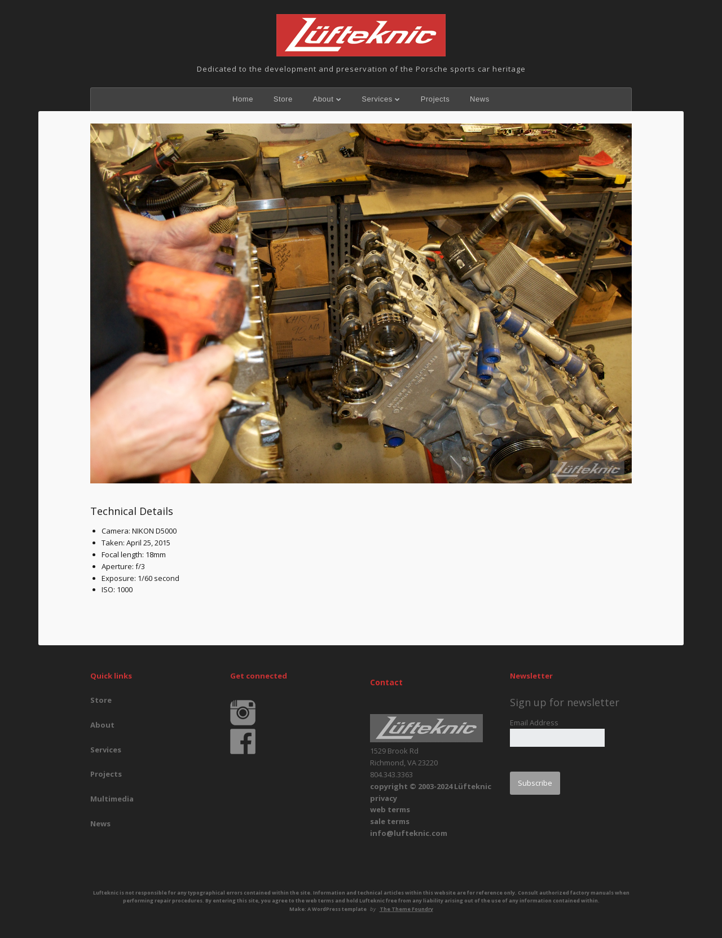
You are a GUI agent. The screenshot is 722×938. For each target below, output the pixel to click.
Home (242, 99)
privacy (383, 798)
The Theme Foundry (406, 909)
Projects (435, 99)
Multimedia (112, 799)
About (322, 99)
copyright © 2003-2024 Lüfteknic (430, 786)
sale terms (390, 821)
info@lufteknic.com (408, 833)
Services (377, 99)
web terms (390, 809)
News (480, 99)
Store (283, 99)
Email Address (534, 722)
